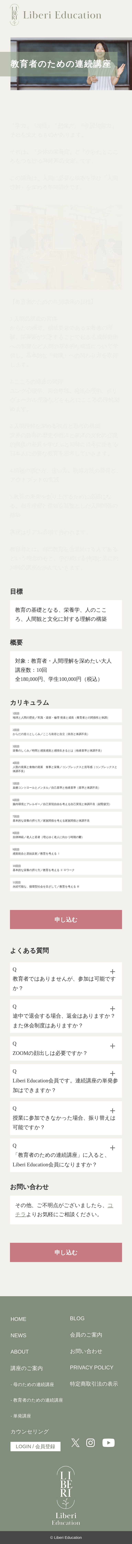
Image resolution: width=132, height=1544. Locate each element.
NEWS (18, 1335)
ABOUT (19, 1352)
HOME (18, 1319)
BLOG (77, 1318)
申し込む (66, 920)
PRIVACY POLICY (91, 1368)
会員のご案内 (86, 1335)
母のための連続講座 (33, 1384)
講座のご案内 (26, 1368)
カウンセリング (29, 1432)
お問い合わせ (86, 1351)
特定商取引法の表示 (94, 1384)
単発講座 (22, 1415)
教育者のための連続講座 (38, 1400)
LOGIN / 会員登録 (35, 1446)
